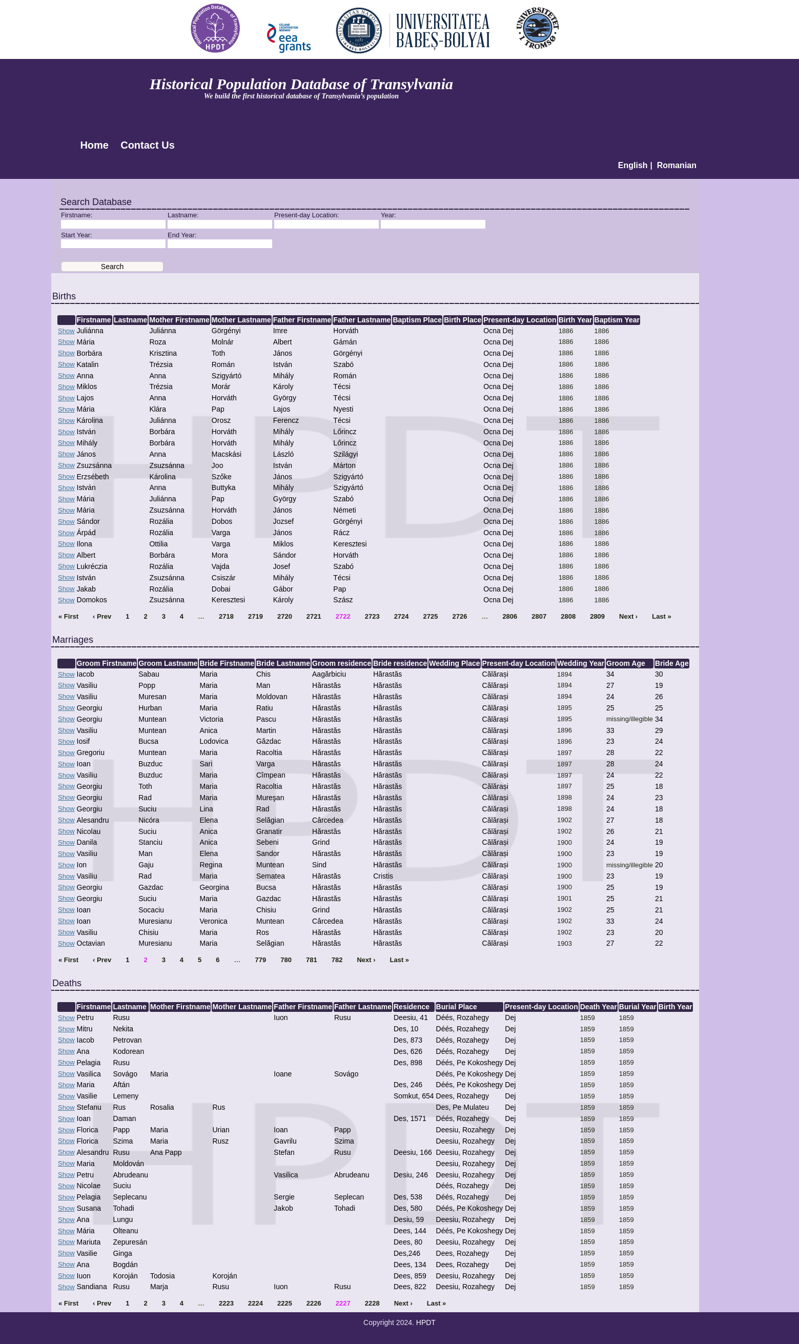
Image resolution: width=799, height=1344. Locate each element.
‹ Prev (102, 616)
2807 (538, 616)
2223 (226, 1303)
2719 (255, 616)
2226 (313, 1303)
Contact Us (147, 145)
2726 (459, 616)
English (633, 165)
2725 (430, 616)
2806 (509, 616)
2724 (401, 616)
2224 (255, 1303)
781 (311, 960)
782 (337, 960)
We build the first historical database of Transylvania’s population (301, 96)
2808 (568, 616)
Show (66, 331)
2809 (597, 616)
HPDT (426, 1322)
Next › (628, 616)
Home (94, 145)
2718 (226, 616)
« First (68, 616)
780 (286, 960)
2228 (372, 1303)
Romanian (676, 165)
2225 (284, 1303)
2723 (372, 616)
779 (261, 960)
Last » (661, 616)
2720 (284, 616)
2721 (313, 616)
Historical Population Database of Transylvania (301, 83)
